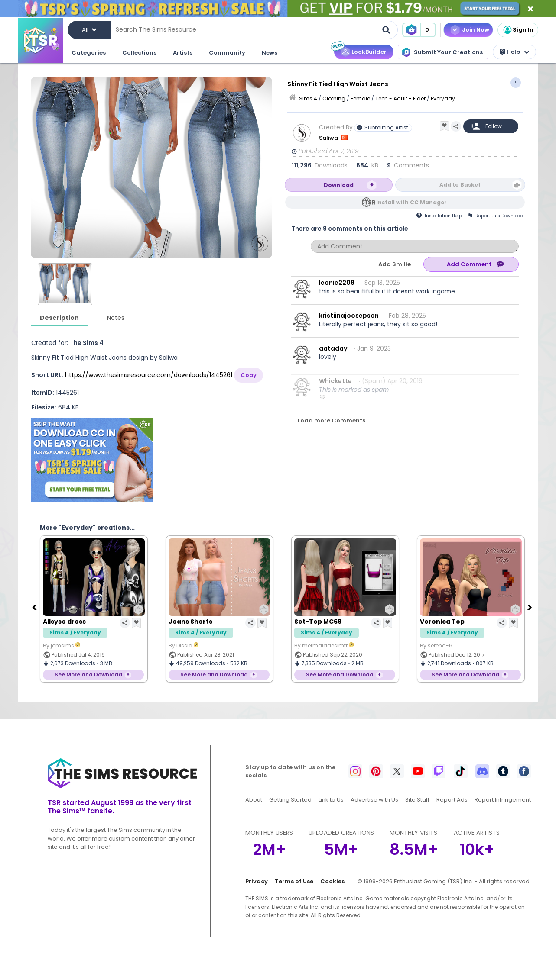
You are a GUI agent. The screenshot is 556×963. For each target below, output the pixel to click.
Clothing (333, 98)
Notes (115, 317)
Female (360, 98)
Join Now (475, 30)
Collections (139, 52)
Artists (182, 52)
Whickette (335, 381)
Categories (89, 52)
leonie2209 (336, 282)
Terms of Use (294, 881)
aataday (333, 348)
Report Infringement (503, 800)
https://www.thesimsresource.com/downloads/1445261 (148, 374)
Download (339, 185)
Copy (249, 375)
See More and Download (88, 674)
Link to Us (331, 800)
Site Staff (417, 800)
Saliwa (329, 138)
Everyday (443, 98)
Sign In (517, 30)
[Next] (531, 606)
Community (227, 52)
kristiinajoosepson (349, 315)
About (253, 800)
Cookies (332, 881)
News (269, 52)
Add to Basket (460, 184)
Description (59, 317)
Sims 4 (308, 98)
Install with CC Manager (411, 202)
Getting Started (290, 800)
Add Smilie (394, 264)
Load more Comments (331, 420)
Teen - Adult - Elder (400, 98)
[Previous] (35, 606)
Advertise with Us (374, 800)
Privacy (256, 881)
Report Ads (452, 800)
